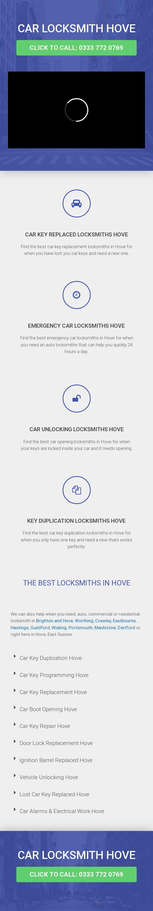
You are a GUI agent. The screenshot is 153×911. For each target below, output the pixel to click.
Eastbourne (124, 620)
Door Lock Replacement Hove (56, 743)
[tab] (76, 658)
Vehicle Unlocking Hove (49, 777)
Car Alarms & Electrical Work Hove (62, 811)
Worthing (84, 620)
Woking (59, 627)
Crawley (103, 620)
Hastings (20, 627)
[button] (76, 48)
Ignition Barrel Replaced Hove (56, 760)
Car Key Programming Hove (54, 675)
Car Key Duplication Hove (51, 658)
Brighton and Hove (54, 620)
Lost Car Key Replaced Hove (54, 794)
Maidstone (105, 627)
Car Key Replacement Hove (53, 692)
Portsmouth (80, 627)
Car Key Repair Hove (45, 726)
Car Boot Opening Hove (48, 709)
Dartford (126, 627)
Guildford (40, 627)
